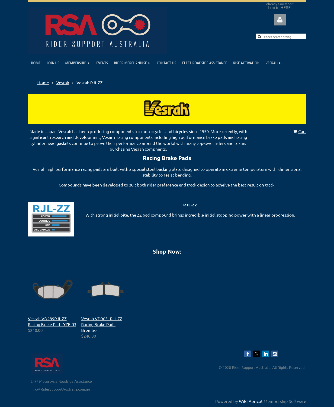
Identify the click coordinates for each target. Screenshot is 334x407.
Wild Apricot (251, 401)
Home (43, 82)
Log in (280, 19)
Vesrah (62, 82)
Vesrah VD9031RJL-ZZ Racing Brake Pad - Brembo (101, 324)
